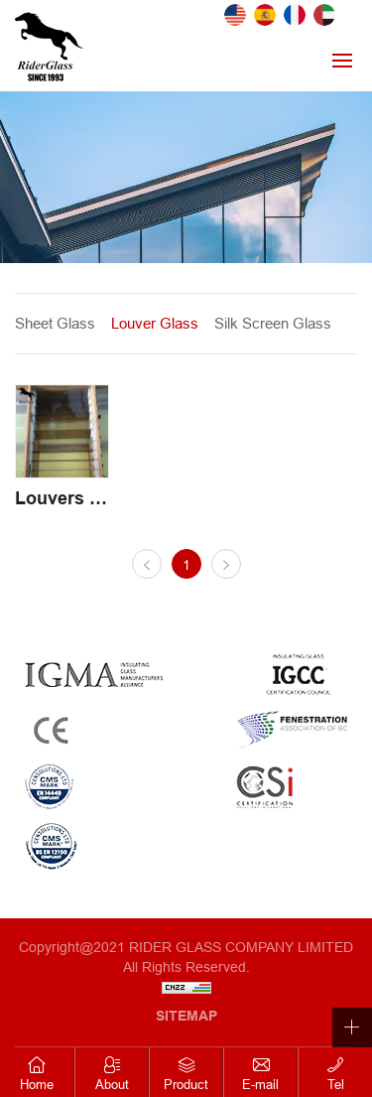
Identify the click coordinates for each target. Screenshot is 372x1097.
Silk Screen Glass (272, 323)
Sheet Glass (55, 323)
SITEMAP (186, 1016)
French (295, 15)
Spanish (265, 15)
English (235, 15)
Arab (324, 15)
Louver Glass (154, 323)
